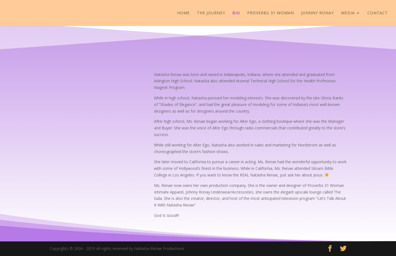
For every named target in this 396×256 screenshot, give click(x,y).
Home (183, 13)
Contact (377, 13)
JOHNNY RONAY (317, 13)
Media (348, 13)
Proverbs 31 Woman (270, 13)
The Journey (211, 13)
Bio (236, 13)
